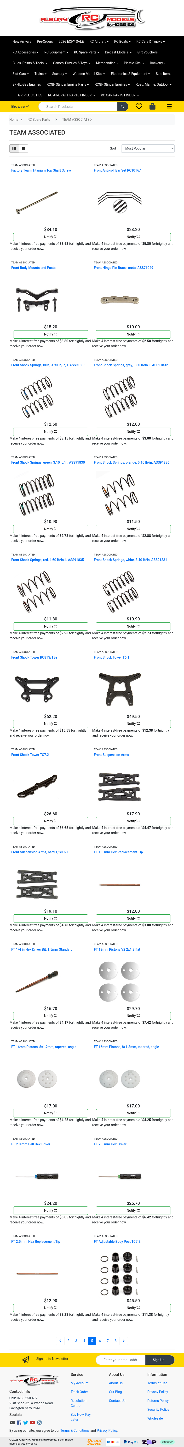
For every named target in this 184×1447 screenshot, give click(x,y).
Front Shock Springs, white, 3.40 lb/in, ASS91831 (130, 560)
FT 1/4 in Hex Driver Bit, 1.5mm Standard (42, 949)
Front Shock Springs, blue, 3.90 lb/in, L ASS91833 (48, 365)
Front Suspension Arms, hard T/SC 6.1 (40, 852)
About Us (116, 1383)
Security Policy (158, 1409)
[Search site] (123, 106)
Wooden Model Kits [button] (88, 74)
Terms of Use (157, 1383)
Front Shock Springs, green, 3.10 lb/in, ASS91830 (48, 462)
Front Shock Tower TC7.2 (30, 755)
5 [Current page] (92, 1341)
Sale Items (164, 74)
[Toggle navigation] (169, 106)
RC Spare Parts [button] (85, 52)
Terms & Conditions (75, 1430)
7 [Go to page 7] (108, 1341)
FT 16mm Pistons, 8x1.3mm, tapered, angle (126, 1047)
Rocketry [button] (156, 63)
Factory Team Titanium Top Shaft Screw (41, 170)
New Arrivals (21, 41)
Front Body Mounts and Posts (33, 268)
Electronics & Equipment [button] (129, 74)
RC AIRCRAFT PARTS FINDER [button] (70, 95)
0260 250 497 (23, 1398)
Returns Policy (158, 1401)
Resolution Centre (78, 1403)
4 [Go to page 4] (84, 1341)
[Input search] (77, 106)
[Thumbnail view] (14, 148)
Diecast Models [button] (117, 52)
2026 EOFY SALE (71, 41)
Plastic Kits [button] (132, 63)
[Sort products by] (148, 148)
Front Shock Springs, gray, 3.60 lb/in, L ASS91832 (131, 365)
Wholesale (155, 1418)
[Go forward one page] (124, 1341)
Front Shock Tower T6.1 (111, 657)
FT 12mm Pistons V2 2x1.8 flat (117, 949)
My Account (79, 1383)
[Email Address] (120, 1360)
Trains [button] (39, 74)
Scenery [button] (58, 74)
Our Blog (115, 1392)
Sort (113, 148)
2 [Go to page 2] (68, 1341)
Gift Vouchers (148, 52)
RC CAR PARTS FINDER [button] (118, 95)
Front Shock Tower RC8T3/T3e (34, 657)
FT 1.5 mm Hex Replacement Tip (118, 852)
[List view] (23, 148)
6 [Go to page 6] (100, 1341)
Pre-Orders (45, 41)
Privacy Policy (157, 1392)
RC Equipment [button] (54, 52)
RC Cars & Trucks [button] (149, 41)
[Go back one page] (60, 1341)
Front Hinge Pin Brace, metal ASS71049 (123, 268)
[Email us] (12, 1423)
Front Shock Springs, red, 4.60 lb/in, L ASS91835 (47, 560)
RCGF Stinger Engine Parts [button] (66, 84)
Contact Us (117, 1401)
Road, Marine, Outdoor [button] (152, 84)
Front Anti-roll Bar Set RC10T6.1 (118, 170)
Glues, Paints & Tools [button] (28, 63)
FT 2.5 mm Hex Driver (110, 1144)
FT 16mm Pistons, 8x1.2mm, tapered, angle (43, 1047)
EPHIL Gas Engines (26, 84)
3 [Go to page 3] (76, 1341)
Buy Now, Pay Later (81, 1417)
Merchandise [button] (105, 63)
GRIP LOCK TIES (30, 95)
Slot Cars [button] (19, 74)
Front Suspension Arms (111, 755)
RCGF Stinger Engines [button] (111, 84)
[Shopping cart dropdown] (153, 106)
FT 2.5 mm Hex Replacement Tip (35, 1241)
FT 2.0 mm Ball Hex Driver (30, 1144)
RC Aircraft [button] (98, 41)
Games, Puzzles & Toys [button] (70, 63)
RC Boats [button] (121, 41)
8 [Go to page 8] (116, 1341)
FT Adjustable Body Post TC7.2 (117, 1241)
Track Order (79, 1392)
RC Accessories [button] (24, 52)
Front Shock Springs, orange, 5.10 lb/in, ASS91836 (131, 462)
